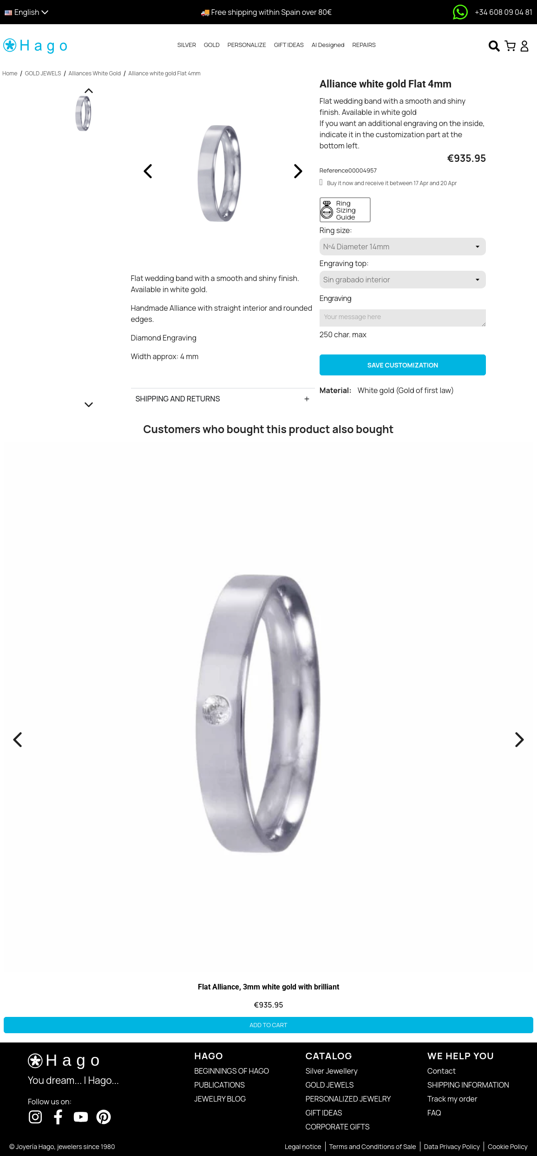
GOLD (212, 44)
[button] (68, 12)
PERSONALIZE (247, 44)
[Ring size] (403, 246)
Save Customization (402, 365)
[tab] (186, 45)
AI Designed (328, 44)
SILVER (186, 44)
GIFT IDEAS (289, 44)
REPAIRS (364, 44)
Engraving (335, 298)
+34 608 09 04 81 (503, 12)
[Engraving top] (403, 279)
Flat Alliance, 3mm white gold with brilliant (268, 986)
